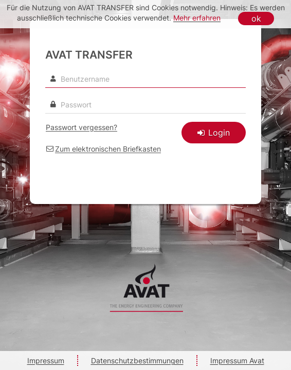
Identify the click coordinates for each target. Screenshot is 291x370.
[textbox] (145, 105)
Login (213, 132)
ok (256, 18)
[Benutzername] (145, 79)
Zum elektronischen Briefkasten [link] (108, 148)
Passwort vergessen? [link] (81, 127)
